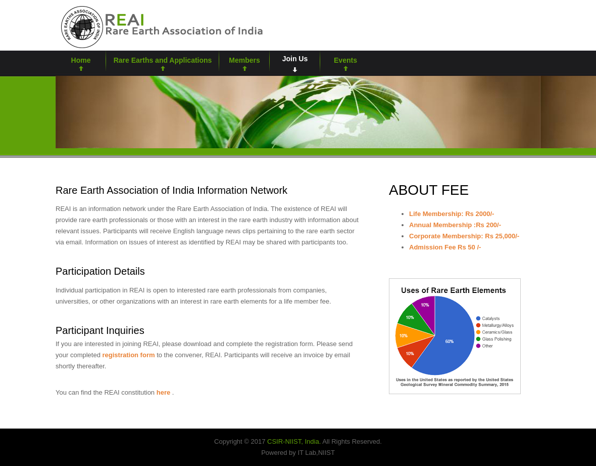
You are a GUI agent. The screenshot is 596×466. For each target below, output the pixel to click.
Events (345, 60)
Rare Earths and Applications (163, 60)
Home (81, 60)
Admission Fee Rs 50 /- (445, 247)
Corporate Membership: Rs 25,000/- (464, 236)
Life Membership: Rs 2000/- (451, 214)
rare (161, 26)
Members (244, 60)
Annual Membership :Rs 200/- (455, 225)
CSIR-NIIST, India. (294, 441)
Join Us (295, 59)
